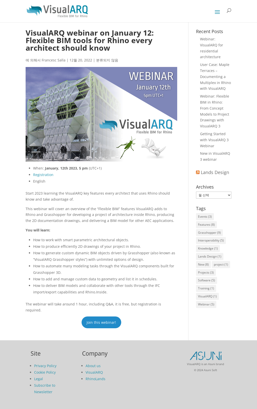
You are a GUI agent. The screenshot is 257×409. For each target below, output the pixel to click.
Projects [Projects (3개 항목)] (206, 272)
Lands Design (215, 172)
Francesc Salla (54, 60)
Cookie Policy (45, 372)
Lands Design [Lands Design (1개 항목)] (209, 256)
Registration (43, 174)
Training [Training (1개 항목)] (206, 288)
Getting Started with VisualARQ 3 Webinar (214, 139)
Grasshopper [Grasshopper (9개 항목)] (209, 232)
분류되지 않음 (107, 60)
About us (93, 365)
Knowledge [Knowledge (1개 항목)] (208, 248)
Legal (38, 378)
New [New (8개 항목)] (203, 264)
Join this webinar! (101, 322)
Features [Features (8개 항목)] (206, 224)
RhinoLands (95, 378)
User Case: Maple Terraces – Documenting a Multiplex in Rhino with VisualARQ (215, 76)
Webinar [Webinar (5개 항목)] (206, 304)
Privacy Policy (45, 365)
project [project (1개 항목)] (221, 264)
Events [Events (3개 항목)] (205, 216)
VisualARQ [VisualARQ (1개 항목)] (207, 296)
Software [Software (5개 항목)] (206, 280)
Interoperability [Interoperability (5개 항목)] (211, 240)
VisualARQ (94, 372)
